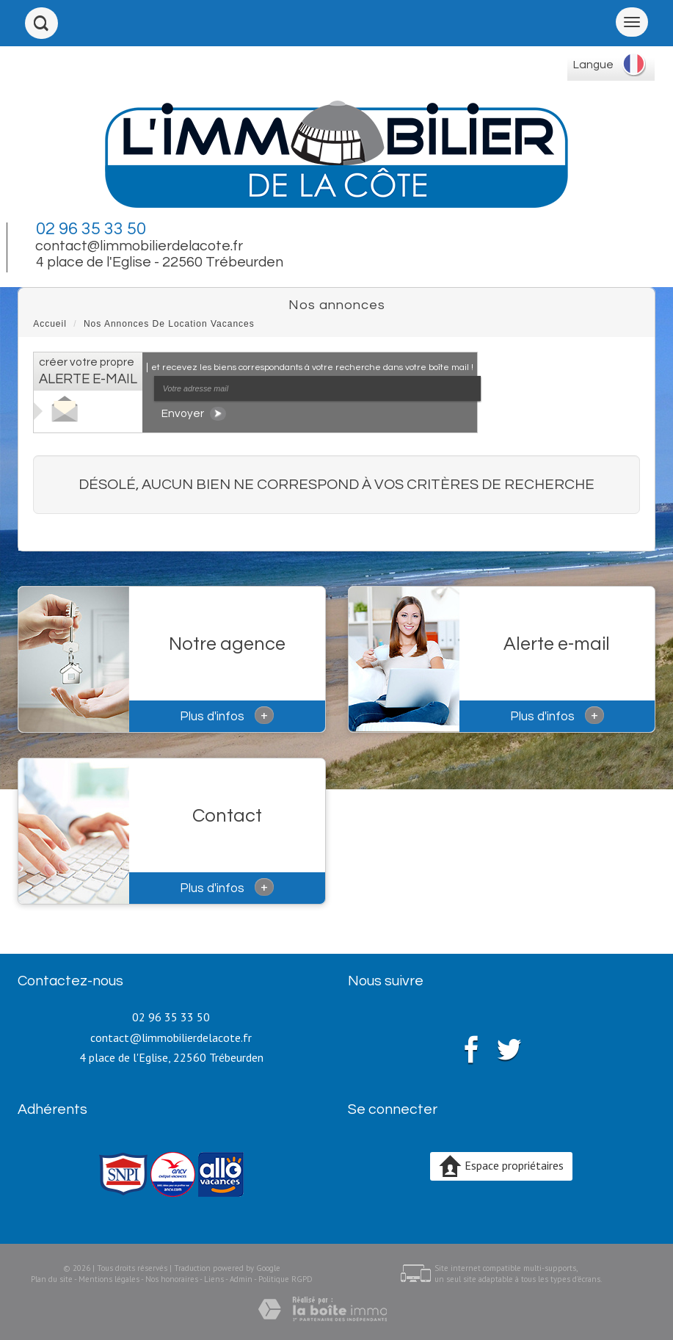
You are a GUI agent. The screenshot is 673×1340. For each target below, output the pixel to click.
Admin (241, 1279)
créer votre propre (88, 371)
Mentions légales (109, 1279)
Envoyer (193, 414)
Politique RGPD (285, 1279)
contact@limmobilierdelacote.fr (139, 246)
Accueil (50, 324)
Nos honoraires (171, 1279)
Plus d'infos (227, 715)
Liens (214, 1279)
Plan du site (52, 1279)
